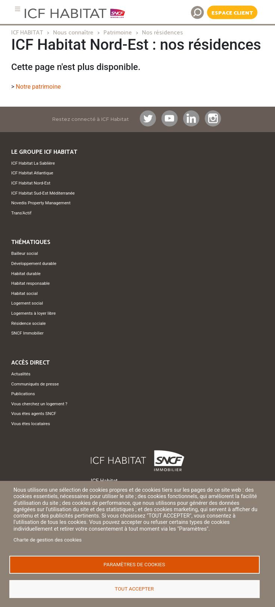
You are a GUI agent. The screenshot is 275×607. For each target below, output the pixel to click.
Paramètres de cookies (134, 564)
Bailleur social (24, 253)
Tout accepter (134, 589)
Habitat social (24, 293)
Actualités (20, 373)
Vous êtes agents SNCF (33, 413)
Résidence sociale (28, 323)
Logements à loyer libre (33, 313)
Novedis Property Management (41, 202)
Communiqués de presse (35, 384)
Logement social (27, 303)
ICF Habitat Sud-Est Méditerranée (43, 193)
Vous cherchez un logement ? (39, 403)
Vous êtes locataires (30, 423)
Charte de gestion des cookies (47, 540)
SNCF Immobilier (27, 333)
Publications (23, 393)
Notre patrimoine (38, 86)
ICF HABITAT (27, 33)
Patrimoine (117, 33)
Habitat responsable (30, 283)
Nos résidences (162, 33)
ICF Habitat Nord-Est (30, 183)
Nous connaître (73, 33)
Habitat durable (26, 273)
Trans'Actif (21, 213)
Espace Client (232, 13)
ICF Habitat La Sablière (33, 163)
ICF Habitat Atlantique (32, 173)
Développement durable (33, 263)
